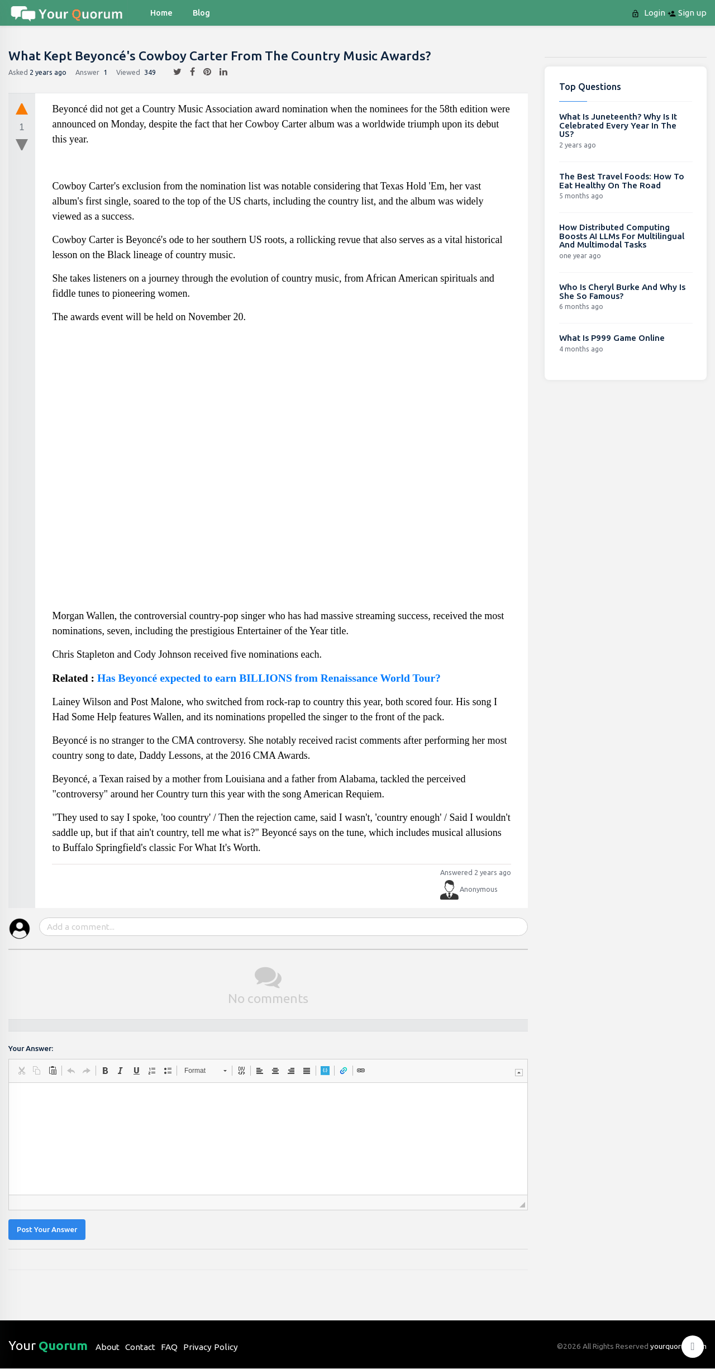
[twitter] (173, 72)
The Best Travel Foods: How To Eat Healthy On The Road (621, 181)
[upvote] (22, 108)
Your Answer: (30, 1048)
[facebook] (188, 72)
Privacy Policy (210, 1347)
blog (201, 12)
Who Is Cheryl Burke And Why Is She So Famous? (622, 291)
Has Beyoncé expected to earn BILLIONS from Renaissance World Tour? (269, 678)
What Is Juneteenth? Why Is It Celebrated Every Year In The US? (618, 125)
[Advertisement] (282, 471)
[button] (21, 1070)
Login (649, 13)
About (108, 1347)
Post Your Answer (47, 1229)
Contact (140, 1347)
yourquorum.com (678, 1346)
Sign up (687, 13)
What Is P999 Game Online (612, 338)
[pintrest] (203, 72)
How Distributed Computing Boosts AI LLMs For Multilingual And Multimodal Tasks (621, 235)
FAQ (169, 1347)
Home (161, 12)
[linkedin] (219, 72)
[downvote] (22, 145)
